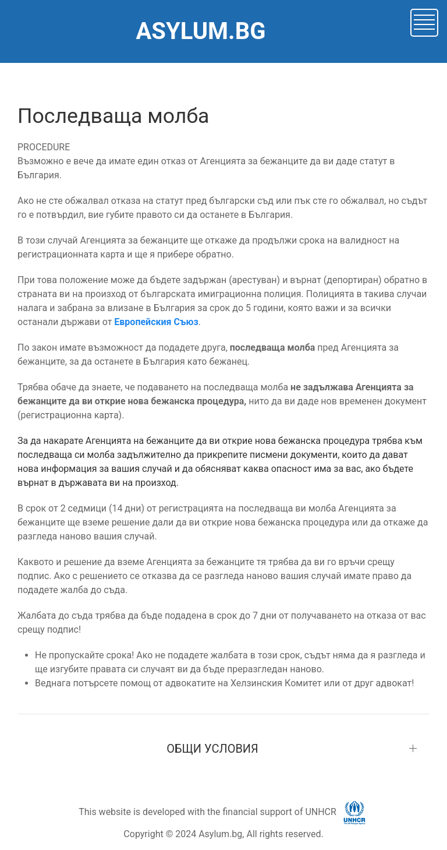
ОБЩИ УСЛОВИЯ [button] (212, 749)
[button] (424, 21)
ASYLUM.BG (200, 31)
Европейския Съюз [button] (156, 321)
